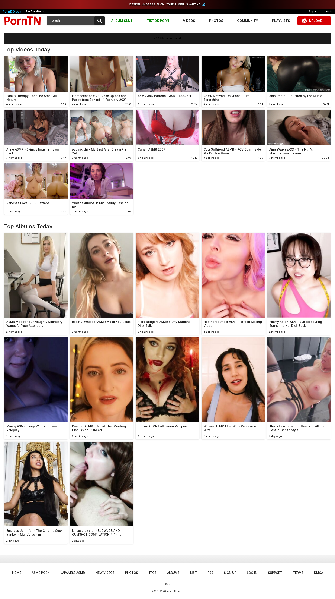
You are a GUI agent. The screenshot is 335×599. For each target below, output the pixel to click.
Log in (252, 572)
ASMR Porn (41, 572)
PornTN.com (174, 591)
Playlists (281, 21)
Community (247, 21)
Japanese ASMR (72, 572)
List (193, 572)
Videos (189, 21)
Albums (173, 572)
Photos (216, 21)
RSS (210, 572)
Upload (316, 21)
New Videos (105, 572)
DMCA (318, 572)
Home (16, 572)
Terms (298, 572)
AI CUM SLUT (122, 21)
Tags (153, 572)
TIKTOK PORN (158, 21)
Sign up (313, 11)
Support (275, 572)
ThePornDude (34, 11)
